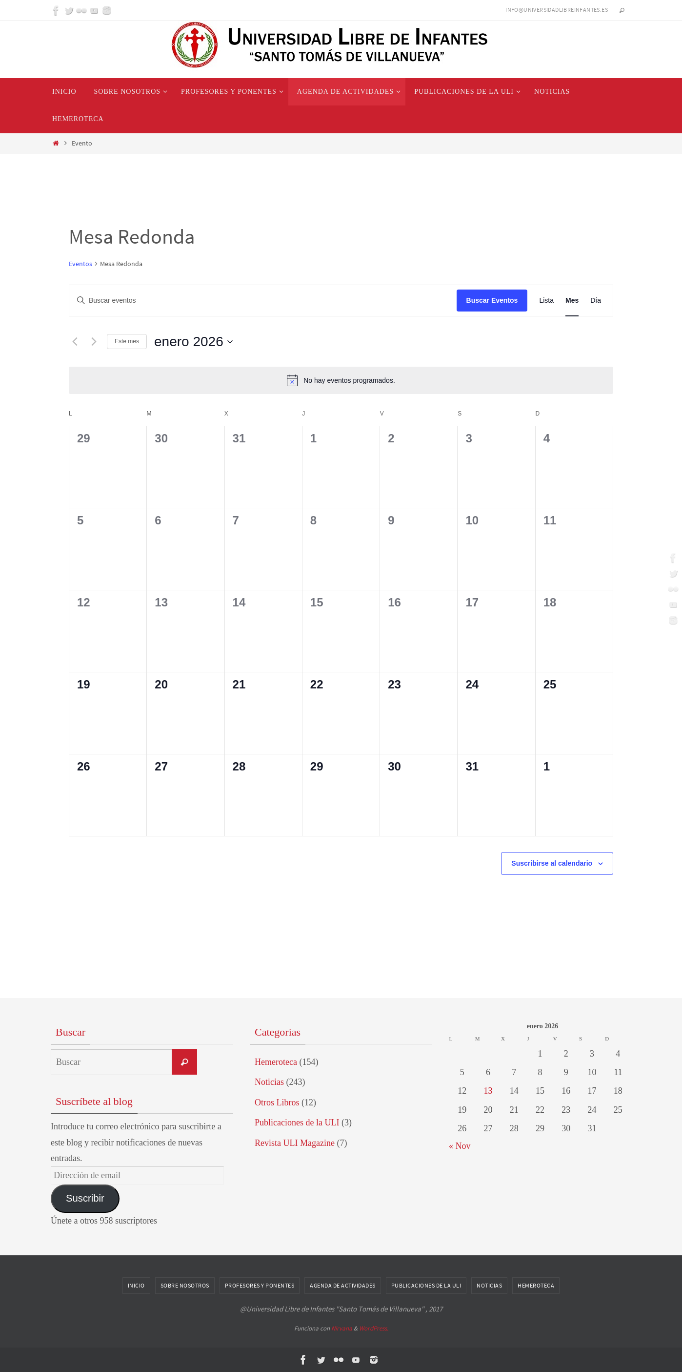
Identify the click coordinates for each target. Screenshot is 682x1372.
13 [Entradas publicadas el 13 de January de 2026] (487, 1091)
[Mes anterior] (74, 342)
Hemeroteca (276, 1062)
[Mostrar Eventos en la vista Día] (595, 300)
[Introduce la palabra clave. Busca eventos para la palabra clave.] (263, 300)
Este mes (127, 341)
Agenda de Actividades (343, 1285)
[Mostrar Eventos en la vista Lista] (546, 300)
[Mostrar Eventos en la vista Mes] (572, 300)
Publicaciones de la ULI (297, 1122)
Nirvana (341, 1328)
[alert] (341, 380)
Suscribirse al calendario (551, 863)
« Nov (460, 1146)
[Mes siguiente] (94, 342)
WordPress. (373, 1328)
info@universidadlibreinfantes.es (556, 9)
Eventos (80, 263)
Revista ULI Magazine (295, 1143)
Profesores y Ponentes (260, 1285)
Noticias (269, 1082)
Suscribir (85, 1198)
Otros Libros (277, 1102)
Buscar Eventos (492, 300)
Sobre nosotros (184, 1285)
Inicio (136, 1285)
